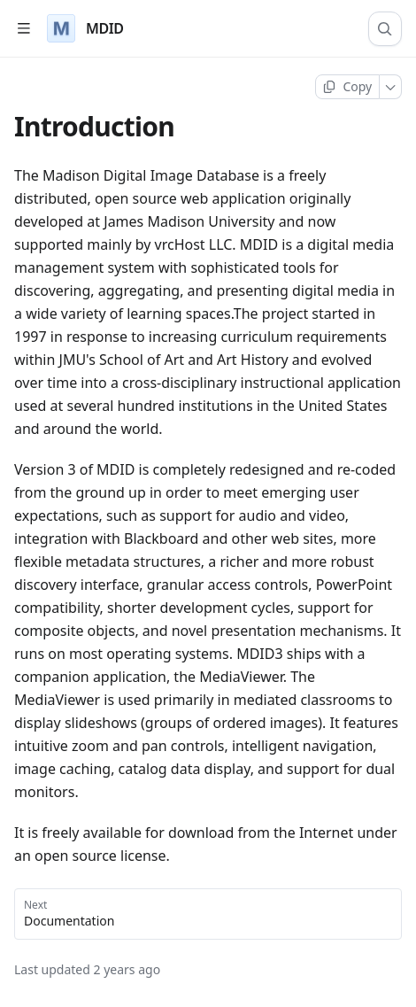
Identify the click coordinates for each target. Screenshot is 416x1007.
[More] (391, 86)
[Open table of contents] (23, 28)
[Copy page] (347, 86)
